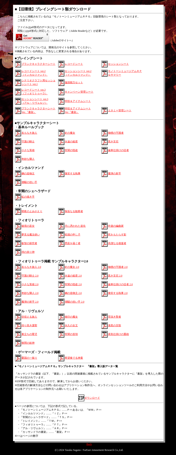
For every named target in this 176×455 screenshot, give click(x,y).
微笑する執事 (72, 173)
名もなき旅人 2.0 (31, 266)
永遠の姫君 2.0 (73, 275)
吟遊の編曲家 (116, 225)
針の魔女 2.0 (72, 266)
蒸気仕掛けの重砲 (118, 334)
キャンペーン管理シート (79, 91)
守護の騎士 (28, 141)
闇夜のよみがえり (32, 211)
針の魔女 (70, 132)
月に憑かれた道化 (75, 225)
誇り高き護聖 (29, 325)
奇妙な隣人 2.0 (30, 293)
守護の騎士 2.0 (30, 275)
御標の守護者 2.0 (118, 266)
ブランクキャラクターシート (38, 63)
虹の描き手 (28, 196)
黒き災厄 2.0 (115, 275)
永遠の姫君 (71, 141)
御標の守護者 (116, 132)
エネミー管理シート (119, 110)
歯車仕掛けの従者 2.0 (120, 284)
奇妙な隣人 (28, 158)
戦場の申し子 (72, 234)
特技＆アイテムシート (78, 101)
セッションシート (118, 63)
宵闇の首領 (71, 334)
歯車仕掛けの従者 (118, 150)
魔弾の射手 (114, 173)
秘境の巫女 (28, 225)
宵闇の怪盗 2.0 (73, 284)
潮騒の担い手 (29, 182)
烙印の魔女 (71, 316)
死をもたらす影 (117, 234)
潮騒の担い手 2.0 (74, 301)
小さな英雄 (28, 150)
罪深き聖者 (114, 316)
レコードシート (74, 63)
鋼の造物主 (28, 173)
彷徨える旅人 (29, 316)
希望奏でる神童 (74, 357)
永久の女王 (71, 325)
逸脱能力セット (74, 82)
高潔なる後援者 (117, 243)
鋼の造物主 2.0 (73, 293)
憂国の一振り (29, 357)
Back (89, 444)
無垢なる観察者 (74, 211)
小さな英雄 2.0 (30, 284)
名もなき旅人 (29, 132)
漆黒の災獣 (114, 325)
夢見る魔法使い (31, 234)
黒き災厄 (113, 141)
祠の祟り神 (28, 251)
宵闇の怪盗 (71, 150)
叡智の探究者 (29, 243)
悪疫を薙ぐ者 (72, 243)
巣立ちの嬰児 (29, 334)
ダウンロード (92, 397)
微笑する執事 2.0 (118, 293)
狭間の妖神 (28, 342)
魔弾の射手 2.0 (30, 301)
